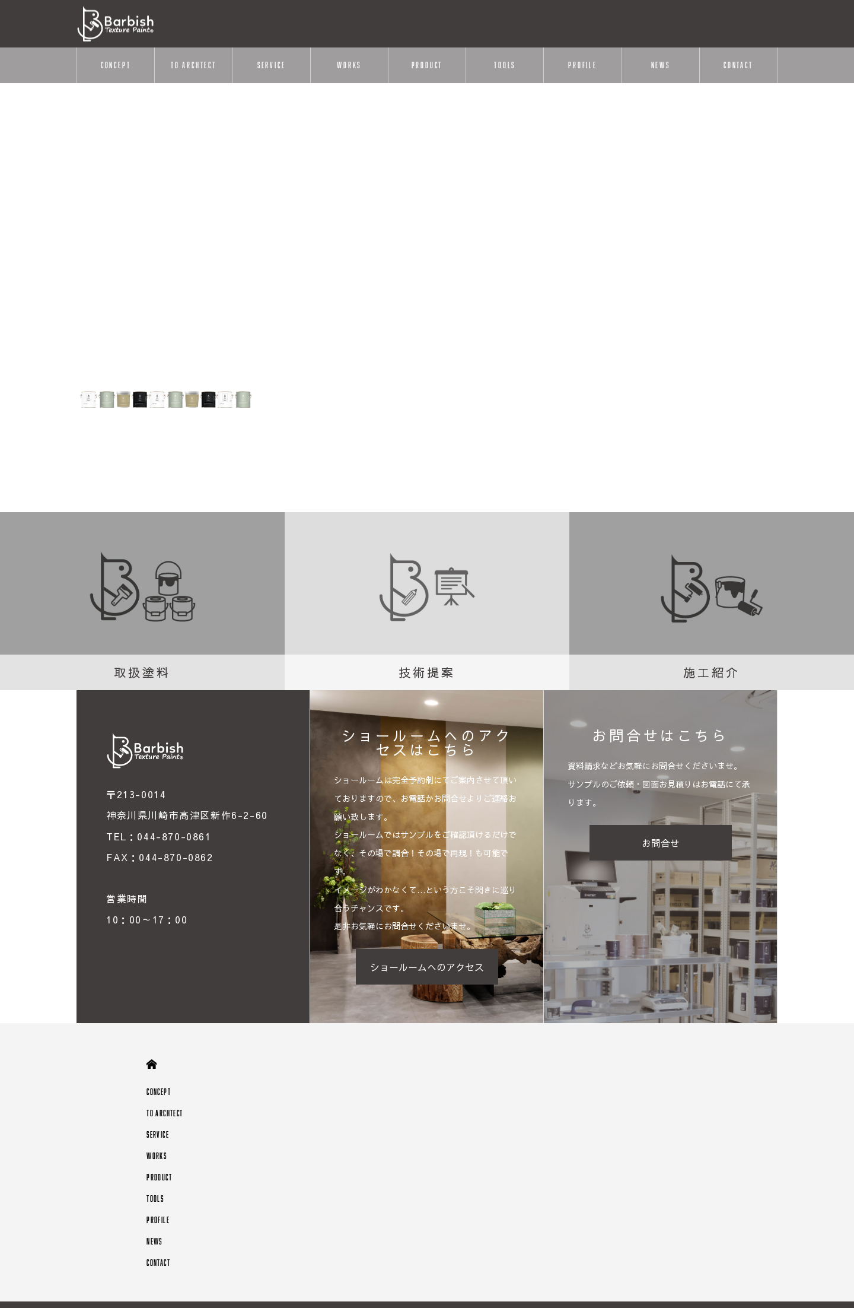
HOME (151, 1064)
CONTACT (738, 65)
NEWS (660, 65)
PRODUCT (427, 65)
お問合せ (661, 842)
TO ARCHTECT (193, 65)
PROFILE (582, 65)
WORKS (349, 65)
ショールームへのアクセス (427, 966)
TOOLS (504, 65)
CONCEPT (116, 65)
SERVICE (271, 65)
